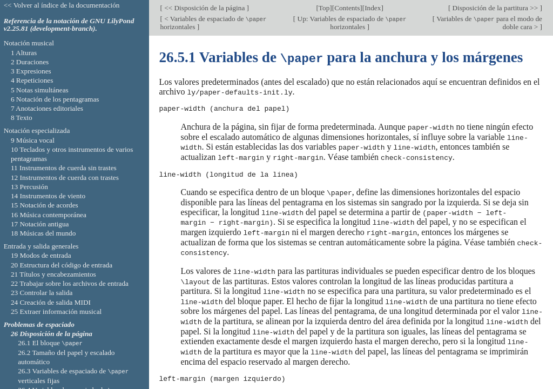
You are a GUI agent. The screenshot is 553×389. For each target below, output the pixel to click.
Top (324, 8)
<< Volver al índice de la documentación (62, 5)
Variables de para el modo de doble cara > (488, 23)
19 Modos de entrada (41, 255)
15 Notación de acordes (44, 205)
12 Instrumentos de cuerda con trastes (65, 177)
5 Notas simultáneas (40, 90)
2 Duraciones (30, 62)
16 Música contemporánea (48, 215)
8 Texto (21, 117)
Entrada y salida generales (41, 246)
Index (373, 8)
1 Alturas (24, 53)
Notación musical (29, 43)
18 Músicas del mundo (43, 233)
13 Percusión (29, 187)
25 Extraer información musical (56, 311)
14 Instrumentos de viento (48, 196)
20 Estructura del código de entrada (61, 265)
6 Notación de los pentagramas (55, 99)
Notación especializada (37, 130)
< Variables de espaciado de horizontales (213, 23)
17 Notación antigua (40, 224)
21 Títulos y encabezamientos (53, 274)
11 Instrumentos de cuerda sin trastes (64, 168)
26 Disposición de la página (51, 334)
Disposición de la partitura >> (494, 8)
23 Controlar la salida (42, 293)
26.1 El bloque (50, 343)
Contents (347, 8)
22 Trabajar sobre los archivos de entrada (70, 283)
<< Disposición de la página (205, 8)
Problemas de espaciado (39, 324)
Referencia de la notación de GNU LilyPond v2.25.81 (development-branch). (69, 25)
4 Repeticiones (32, 80)
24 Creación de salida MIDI (51, 302)
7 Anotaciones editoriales (47, 108)
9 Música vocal (33, 140)
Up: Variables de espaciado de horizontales (350, 23)
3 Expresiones (31, 71)
